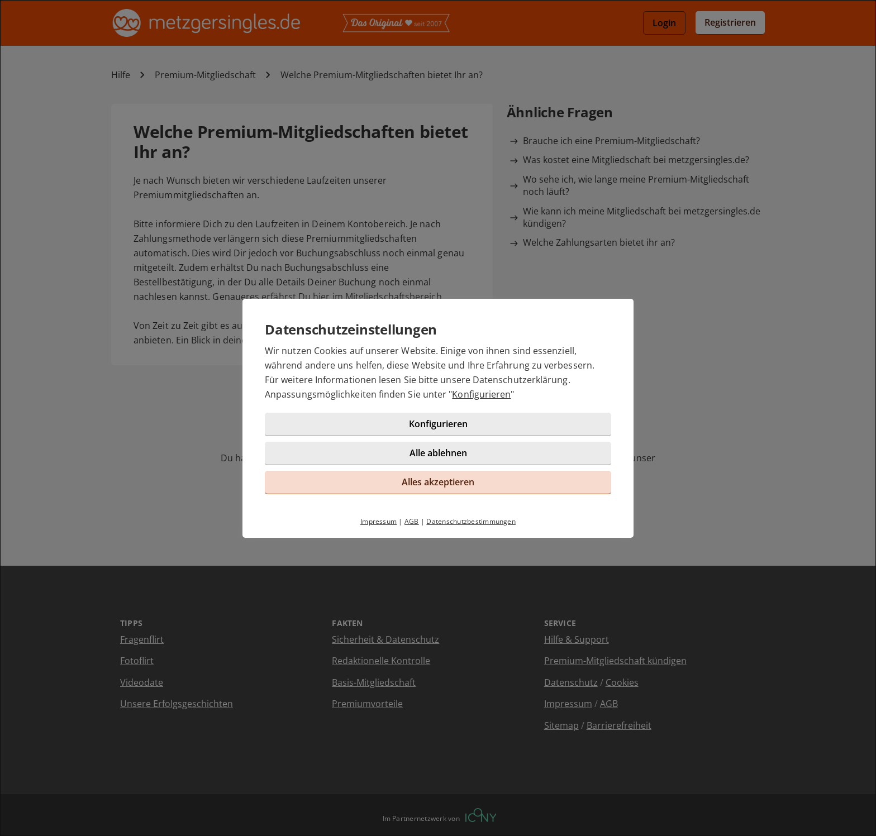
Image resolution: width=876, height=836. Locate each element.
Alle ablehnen (438, 453)
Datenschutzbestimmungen (471, 521)
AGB (411, 521)
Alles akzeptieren (438, 482)
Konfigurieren (481, 394)
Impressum (378, 521)
